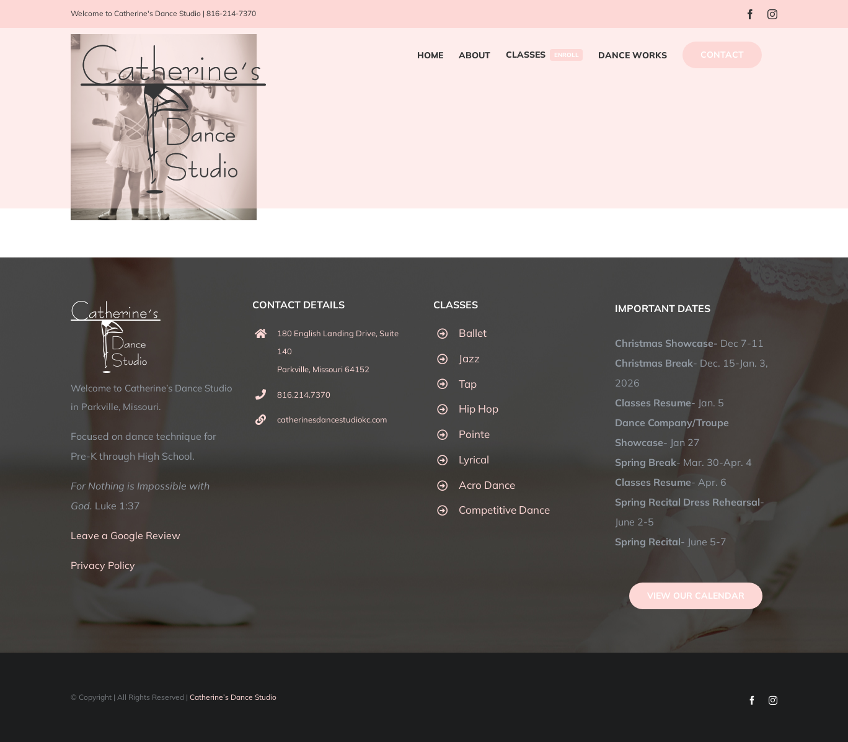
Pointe (474, 433)
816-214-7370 (231, 13)
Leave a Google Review (125, 535)
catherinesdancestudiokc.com (332, 419)
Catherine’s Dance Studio (233, 697)
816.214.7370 (303, 395)
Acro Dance (487, 484)
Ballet (473, 332)
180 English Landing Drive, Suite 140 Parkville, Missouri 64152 (338, 351)
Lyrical (474, 459)
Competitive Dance (504, 509)
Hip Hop (478, 408)
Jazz (469, 358)
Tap (468, 383)
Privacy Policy (103, 565)
